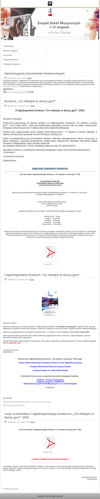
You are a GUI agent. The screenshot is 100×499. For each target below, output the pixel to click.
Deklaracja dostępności (11, 64)
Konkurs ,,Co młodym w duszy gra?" (30, 101)
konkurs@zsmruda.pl (10, 86)
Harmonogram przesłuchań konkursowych (34, 73)
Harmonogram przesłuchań (15, 92)
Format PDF (47, 264)
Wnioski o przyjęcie (10, 51)
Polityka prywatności (10, 60)
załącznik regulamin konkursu (50, 168)
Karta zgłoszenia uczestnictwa (14, 405)
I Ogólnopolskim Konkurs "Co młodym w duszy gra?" (42, 275)
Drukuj (29, 78)
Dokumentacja (8, 46)
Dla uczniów (7, 55)
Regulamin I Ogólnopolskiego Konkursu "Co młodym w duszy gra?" (27, 402)
